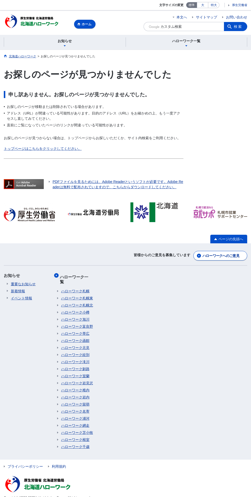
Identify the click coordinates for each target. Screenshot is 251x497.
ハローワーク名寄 (75, 404)
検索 (238, 27)
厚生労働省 (239, 5)
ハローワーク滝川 (75, 354)
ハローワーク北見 (75, 340)
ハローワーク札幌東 (77, 291)
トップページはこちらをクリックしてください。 (43, 149)
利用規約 (59, 459)
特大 (214, 5)
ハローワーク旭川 (75, 312)
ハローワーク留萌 (75, 397)
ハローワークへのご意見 (220, 255)
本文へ (181, 17)
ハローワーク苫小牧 (77, 425)
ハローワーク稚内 (75, 383)
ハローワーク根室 (75, 432)
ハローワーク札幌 (75, 284)
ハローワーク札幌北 (77, 298)
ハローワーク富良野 (77, 319)
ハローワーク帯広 (75, 326)
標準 (192, 5)
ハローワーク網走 (75, 418)
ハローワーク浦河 (75, 411)
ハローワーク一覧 (77, 275)
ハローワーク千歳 (75, 439)
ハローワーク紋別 (75, 347)
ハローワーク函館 (75, 333)
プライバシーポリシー (25, 459)
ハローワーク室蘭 (75, 369)
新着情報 (18, 291)
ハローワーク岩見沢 (77, 376)
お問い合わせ (236, 17)
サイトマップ (206, 17)
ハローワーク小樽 (75, 305)
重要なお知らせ (23, 284)
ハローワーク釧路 (75, 362)
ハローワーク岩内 (75, 390)
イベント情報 (21, 298)
